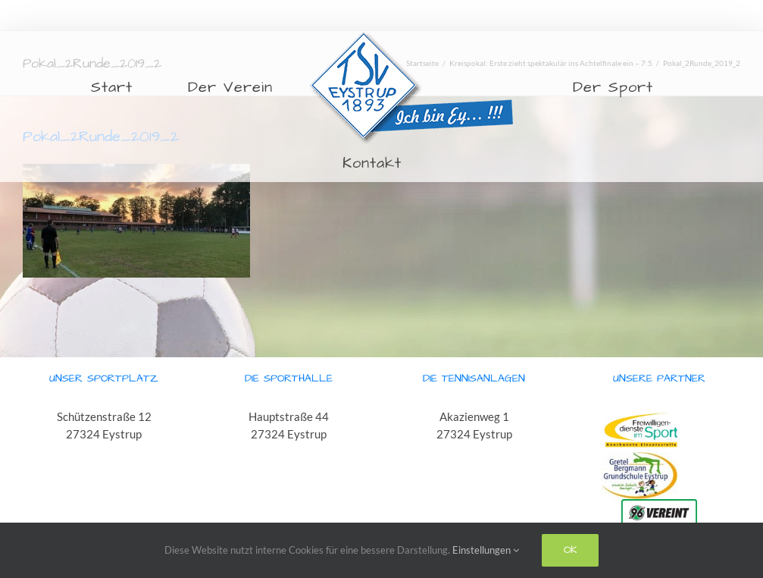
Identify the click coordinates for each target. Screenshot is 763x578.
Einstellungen (485, 550)
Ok (570, 550)
